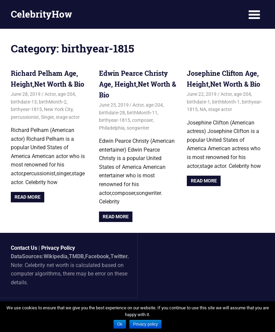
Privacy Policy (58, 248)
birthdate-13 (24, 102)
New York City (58, 109)
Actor (50, 94)
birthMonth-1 (226, 102)
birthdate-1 (198, 102)
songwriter (138, 128)
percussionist (25, 117)
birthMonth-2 (53, 102)
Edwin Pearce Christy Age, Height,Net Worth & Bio (137, 84)
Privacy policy (145, 324)
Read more (28, 197)
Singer (47, 117)
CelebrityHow (41, 14)
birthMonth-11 (142, 112)
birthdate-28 (112, 112)
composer (142, 120)
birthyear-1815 (26, 109)
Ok (119, 324)
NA (203, 109)
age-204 (66, 94)
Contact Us (24, 248)
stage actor (68, 117)
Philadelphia (112, 128)
